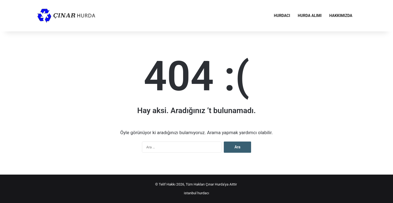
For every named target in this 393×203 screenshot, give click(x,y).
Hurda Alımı (309, 15)
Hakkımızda (340, 15)
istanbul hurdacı (196, 193)
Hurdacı (282, 15)
